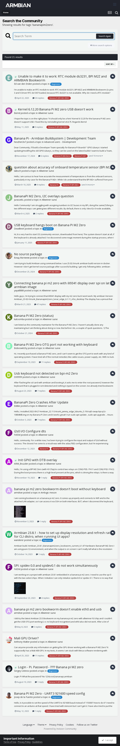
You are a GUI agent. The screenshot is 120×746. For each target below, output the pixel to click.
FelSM (17, 434)
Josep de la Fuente (23, 697)
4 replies (39, 184)
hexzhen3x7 (20, 141)
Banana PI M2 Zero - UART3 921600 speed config (49, 693)
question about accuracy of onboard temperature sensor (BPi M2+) (63, 167)
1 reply (42, 477)
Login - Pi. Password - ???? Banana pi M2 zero (48, 667)
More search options (101, 45)
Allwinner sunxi (45, 113)
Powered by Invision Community (60, 728)
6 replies (43, 155)
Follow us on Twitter (87, 724)
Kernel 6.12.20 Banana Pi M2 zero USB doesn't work (53, 109)
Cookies (70, 724)
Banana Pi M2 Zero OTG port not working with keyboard (55, 344)
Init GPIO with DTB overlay (35, 460)
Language (29, 724)
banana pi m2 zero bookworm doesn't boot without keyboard (59, 489)
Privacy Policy (56, 724)
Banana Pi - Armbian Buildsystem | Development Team (55, 138)
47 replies (40, 304)
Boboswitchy (20, 348)
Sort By (110, 64)
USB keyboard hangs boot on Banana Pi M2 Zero (50, 225)
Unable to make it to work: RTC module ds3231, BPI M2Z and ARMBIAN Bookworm (60, 78)
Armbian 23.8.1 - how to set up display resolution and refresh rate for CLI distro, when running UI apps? (63, 535)
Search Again (105, 36)
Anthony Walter (22, 641)
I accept (107, 740)
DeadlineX (19, 228)
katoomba (19, 319)
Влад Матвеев (22, 257)
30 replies (38, 98)
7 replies (40, 390)
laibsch (17, 170)
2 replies (38, 213)
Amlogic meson (49, 492)
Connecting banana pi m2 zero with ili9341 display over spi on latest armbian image (64, 285)
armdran (18, 492)
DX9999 (18, 376)
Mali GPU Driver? (26, 638)
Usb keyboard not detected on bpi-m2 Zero (46, 373)
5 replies (36, 626)
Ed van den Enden (23, 83)
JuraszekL (19, 199)
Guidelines (37, 742)
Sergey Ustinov (21, 670)
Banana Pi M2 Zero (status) (34, 315)
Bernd (17, 113)
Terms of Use (10, 742)
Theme (41, 724)
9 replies (37, 127)
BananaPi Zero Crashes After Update (41, 402)
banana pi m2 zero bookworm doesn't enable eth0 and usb (58, 609)
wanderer (19, 540)
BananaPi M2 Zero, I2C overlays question (44, 196)
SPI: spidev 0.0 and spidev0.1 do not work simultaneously (56, 565)
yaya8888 (19, 290)
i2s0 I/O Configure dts (30, 431)
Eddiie (17, 405)
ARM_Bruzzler (21, 463)
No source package (28, 254)
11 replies (45, 362)
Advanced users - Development (60, 141)
